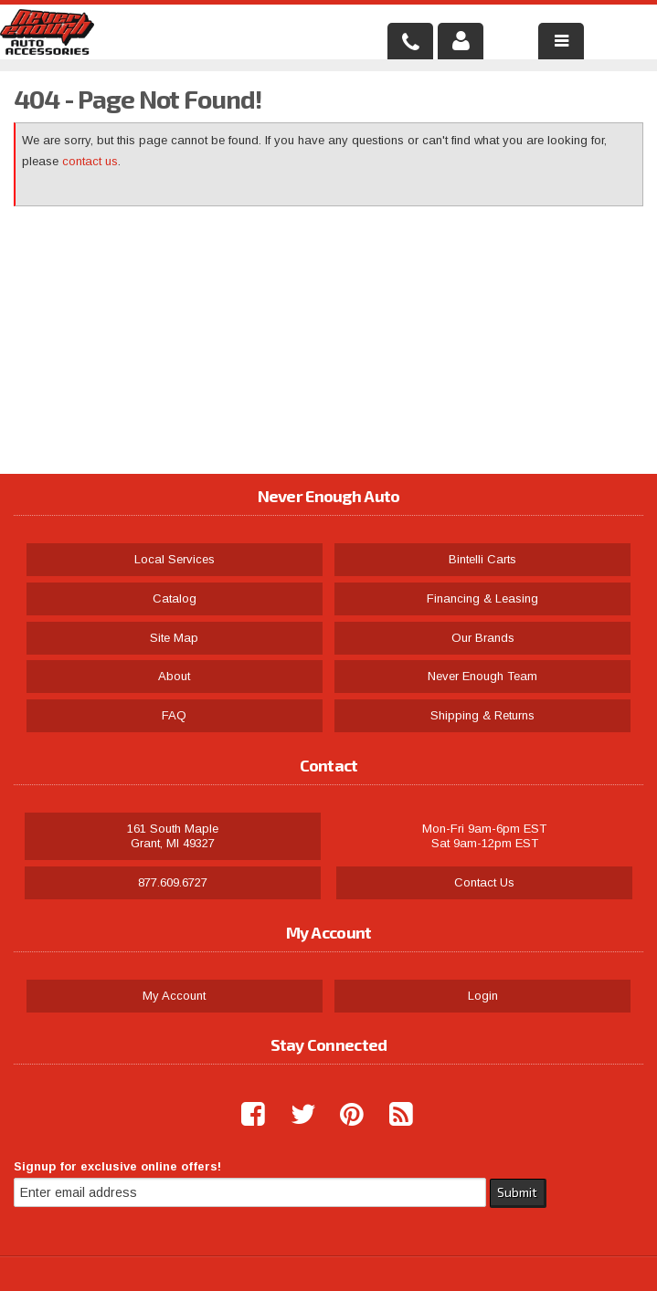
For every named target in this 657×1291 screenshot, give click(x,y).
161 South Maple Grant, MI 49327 (172, 836)
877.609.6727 (172, 882)
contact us (90, 161)
